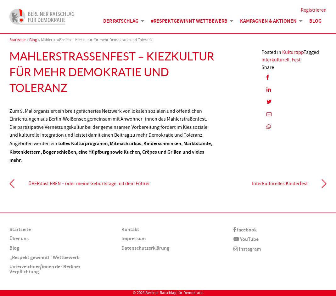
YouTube (246, 239)
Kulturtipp (293, 52)
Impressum (133, 238)
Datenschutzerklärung (145, 248)
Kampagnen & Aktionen (268, 21)
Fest (296, 60)
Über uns (19, 238)
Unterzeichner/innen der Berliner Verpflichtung (45, 269)
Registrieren (314, 10)
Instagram (247, 249)
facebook (245, 229)
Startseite (17, 40)
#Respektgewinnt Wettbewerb (189, 21)
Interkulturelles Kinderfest (280, 183)
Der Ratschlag (120, 21)
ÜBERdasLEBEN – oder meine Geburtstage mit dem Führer (89, 183)
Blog (315, 21)
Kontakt (130, 229)
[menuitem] (122, 21)
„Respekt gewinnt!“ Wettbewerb (44, 257)
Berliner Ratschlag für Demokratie (174, 292)
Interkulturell (275, 60)
